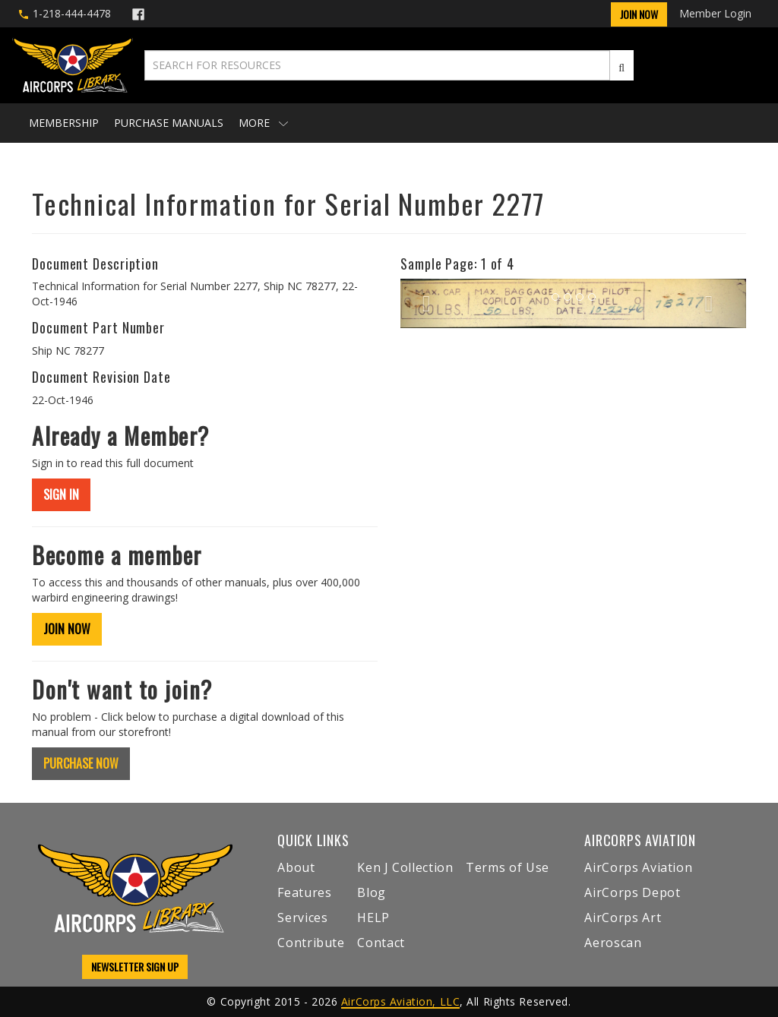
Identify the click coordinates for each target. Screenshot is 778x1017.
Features (304, 892)
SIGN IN (61, 494)
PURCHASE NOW (81, 763)
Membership (64, 122)
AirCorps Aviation (638, 867)
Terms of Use (507, 867)
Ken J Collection (405, 867)
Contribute (310, 942)
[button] (426, 303)
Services (302, 917)
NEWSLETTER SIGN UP (135, 966)
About (296, 867)
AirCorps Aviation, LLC (400, 1001)
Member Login (715, 13)
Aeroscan (612, 942)
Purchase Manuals (168, 122)
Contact (380, 942)
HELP (373, 917)
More (263, 122)
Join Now (639, 14)
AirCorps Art (622, 917)
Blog (371, 892)
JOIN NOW (66, 629)
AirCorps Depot (632, 892)
